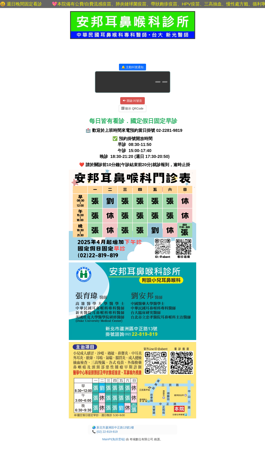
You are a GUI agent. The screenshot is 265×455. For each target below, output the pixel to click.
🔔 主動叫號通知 (132, 67)
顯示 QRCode (132, 108)
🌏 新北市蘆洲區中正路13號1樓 (113, 427)
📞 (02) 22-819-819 (104, 431)
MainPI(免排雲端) (113, 439)
